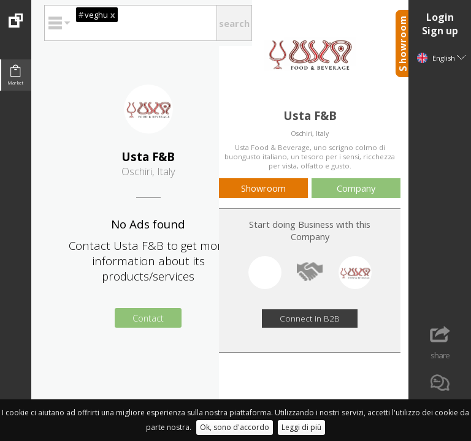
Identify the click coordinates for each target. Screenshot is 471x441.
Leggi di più (301, 427)
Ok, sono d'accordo (234, 427)
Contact (148, 318)
